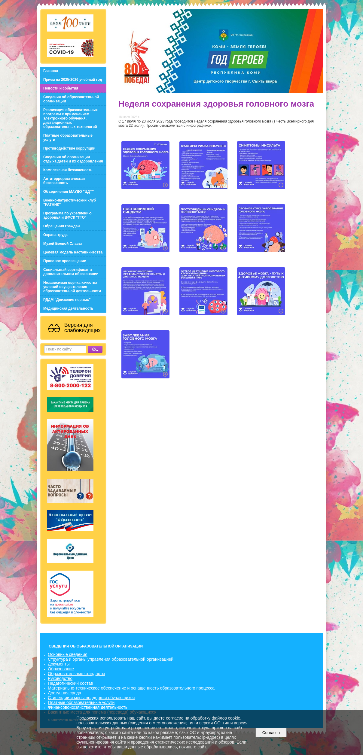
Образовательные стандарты (76, 673)
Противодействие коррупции (69, 148)
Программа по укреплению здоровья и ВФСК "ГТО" (67, 215)
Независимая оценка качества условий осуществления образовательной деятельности (72, 286)
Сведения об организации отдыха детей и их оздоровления (73, 159)
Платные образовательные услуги (68, 137)
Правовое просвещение (64, 261)
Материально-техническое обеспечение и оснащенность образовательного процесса (131, 688)
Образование (61, 668)
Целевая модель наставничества (73, 252)
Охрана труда (55, 235)
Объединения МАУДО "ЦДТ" (68, 192)
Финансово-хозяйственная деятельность (87, 707)
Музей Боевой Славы (62, 243)
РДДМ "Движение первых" (67, 300)
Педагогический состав (70, 683)
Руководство (60, 678)
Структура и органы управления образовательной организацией (110, 659)
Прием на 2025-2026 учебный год (72, 79)
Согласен (271, 732)
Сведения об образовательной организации (71, 99)
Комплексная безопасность (68, 170)
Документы (58, 664)
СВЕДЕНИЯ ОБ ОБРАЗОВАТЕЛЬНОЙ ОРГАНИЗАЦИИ (96, 646)
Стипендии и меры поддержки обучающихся (91, 697)
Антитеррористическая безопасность (64, 181)
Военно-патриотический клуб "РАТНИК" (69, 202)
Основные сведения (67, 654)
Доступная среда (64, 692)
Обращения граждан (61, 226)
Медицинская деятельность (68, 308)
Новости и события (60, 88)
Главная (50, 71)
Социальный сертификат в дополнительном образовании (70, 272)
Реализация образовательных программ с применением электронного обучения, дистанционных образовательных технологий (70, 118)
